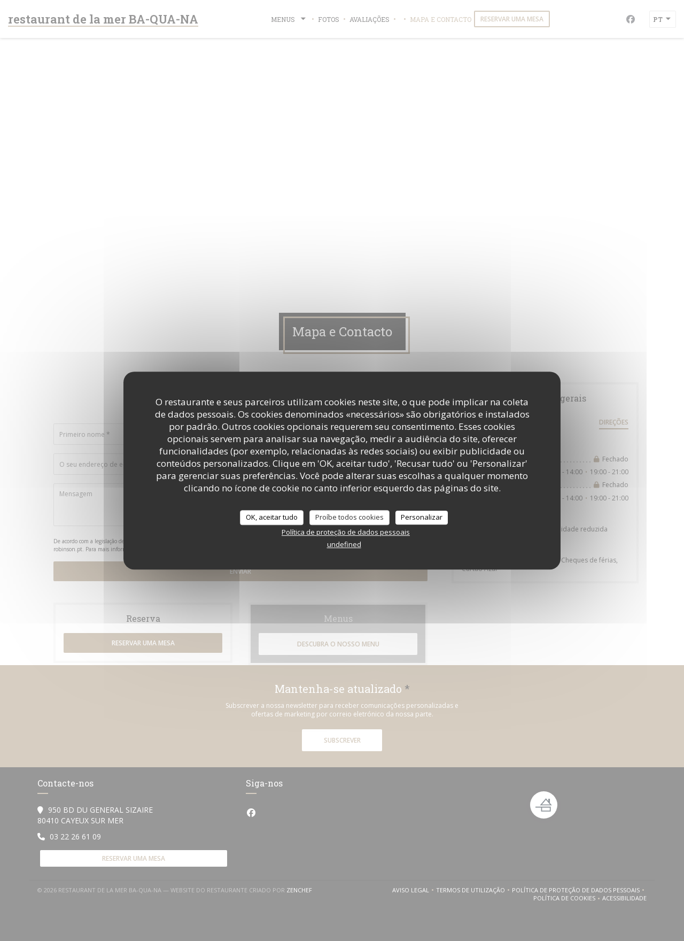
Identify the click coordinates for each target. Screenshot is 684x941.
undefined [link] (344, 544)
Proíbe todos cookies (349, 517)
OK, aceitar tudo (272, 517)
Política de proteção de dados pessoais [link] (346, 532)
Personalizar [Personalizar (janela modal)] (421, 517)
